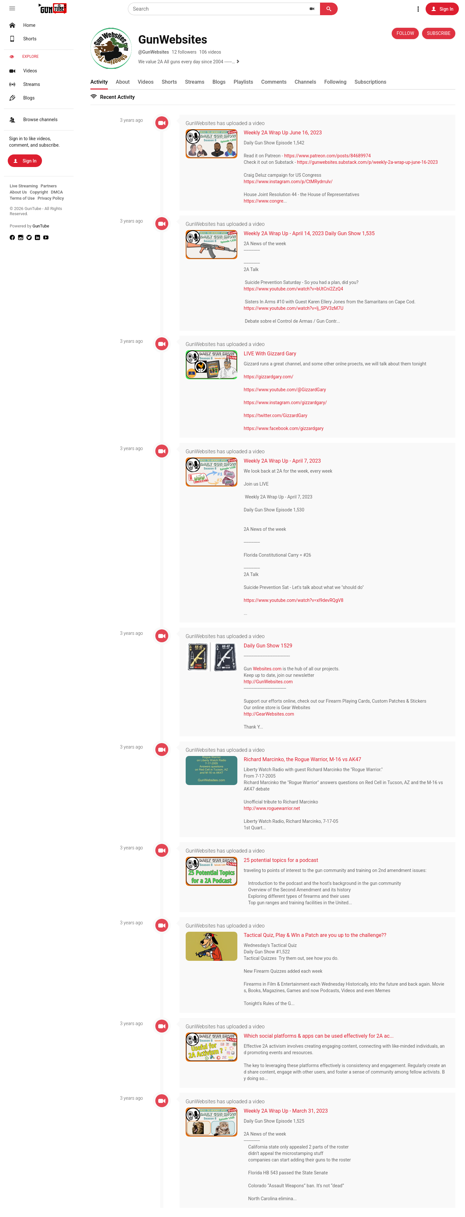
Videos (22, 70)
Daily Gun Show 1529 (270, 645)
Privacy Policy (50, 198)
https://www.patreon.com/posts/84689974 (329, 156)
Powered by (29, 226)
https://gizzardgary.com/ (271, 376)
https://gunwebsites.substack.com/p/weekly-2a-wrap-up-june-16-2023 (369, 162)
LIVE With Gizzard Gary (272, 354)
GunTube (41, 226)
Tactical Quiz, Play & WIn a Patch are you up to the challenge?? (317, 935)
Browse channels (32, 119)
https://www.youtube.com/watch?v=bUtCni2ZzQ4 (296, 288)
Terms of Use (22, 198)
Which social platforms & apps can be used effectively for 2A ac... (321, 1035)
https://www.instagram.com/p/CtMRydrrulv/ (290, 181)
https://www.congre (266, 201)
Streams (24, 84)
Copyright (39, 192)
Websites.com (269, 668)
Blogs (21, 97)
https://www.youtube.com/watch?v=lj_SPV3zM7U (296, 308)
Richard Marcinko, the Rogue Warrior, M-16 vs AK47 (305, 759)
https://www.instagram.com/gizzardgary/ (287, 402)
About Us (18, 192)
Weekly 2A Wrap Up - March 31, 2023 (288, 1110)
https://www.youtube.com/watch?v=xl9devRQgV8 (296, 600)
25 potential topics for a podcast (283, 860)
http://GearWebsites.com (271, 714)
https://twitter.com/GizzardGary (278, 415)
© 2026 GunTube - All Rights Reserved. (36, 211)
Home (22, 25)
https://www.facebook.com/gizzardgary (286, 428)
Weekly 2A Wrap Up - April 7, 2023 (284, 460)
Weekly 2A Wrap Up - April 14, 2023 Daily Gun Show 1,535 (311, 233)
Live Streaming (24, 186)
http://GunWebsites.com (270, 681)
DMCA (57, 192)
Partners (49, 186)
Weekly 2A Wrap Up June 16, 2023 (285, 133)
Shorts (22, 38)
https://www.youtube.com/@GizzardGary (287, 389)
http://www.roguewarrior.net (274, 808)
